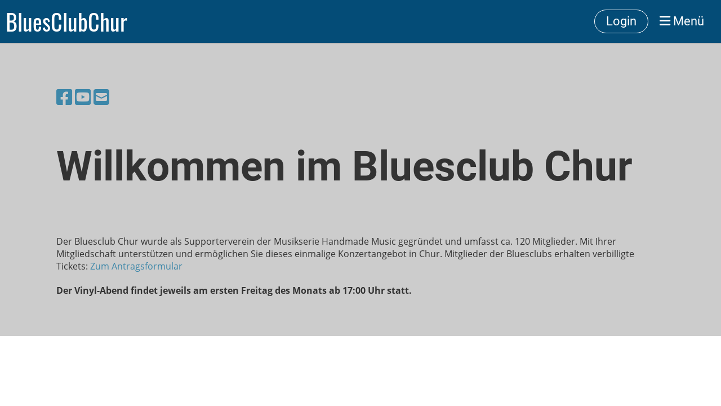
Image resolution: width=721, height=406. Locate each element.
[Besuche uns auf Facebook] (64, 97)
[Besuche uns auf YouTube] (83, 97)
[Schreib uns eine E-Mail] (101, 97)
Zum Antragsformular (136, 266)
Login (621, 21)
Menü (682, 21)
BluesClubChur (66, 21)
